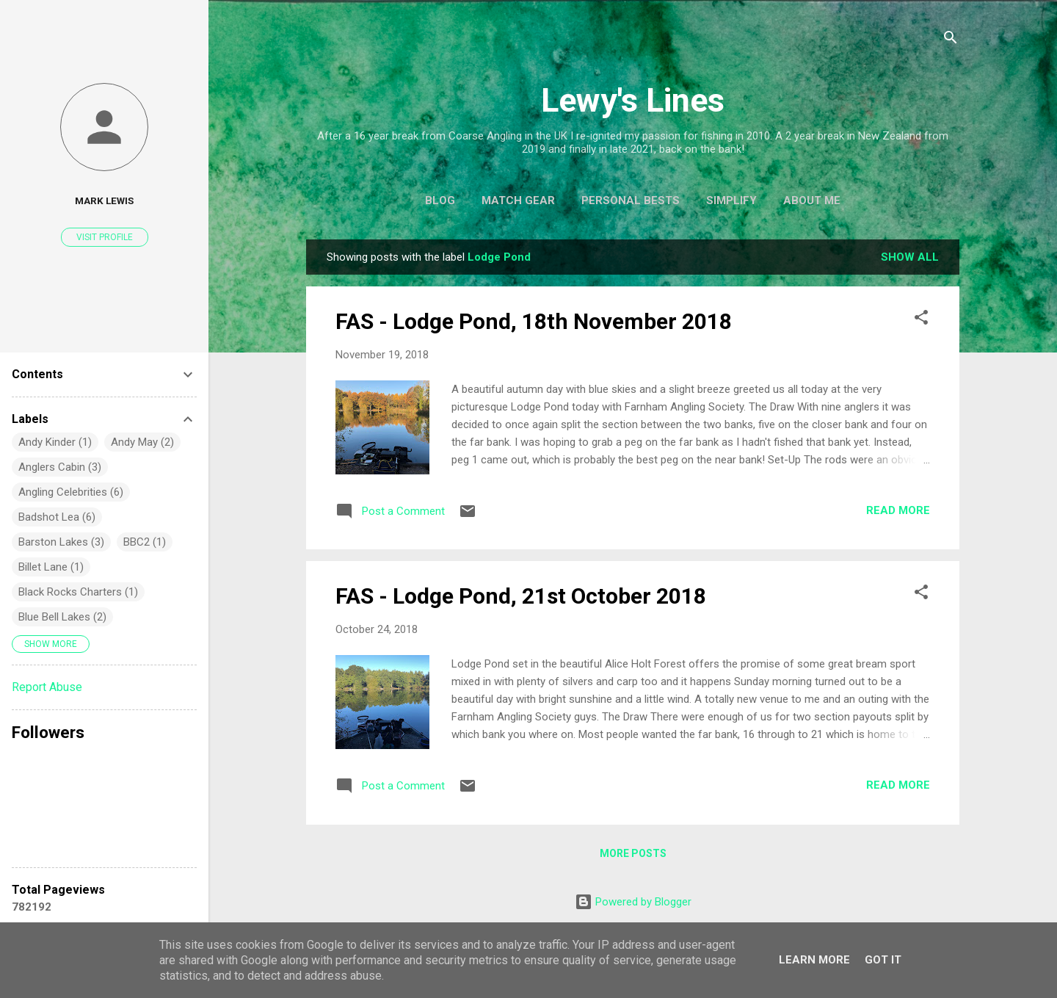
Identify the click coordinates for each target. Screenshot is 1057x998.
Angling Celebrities (62, 492)
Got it (883, 959)
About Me (811, 200)
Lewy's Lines (632, 100)
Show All (910, 257)
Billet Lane (43, 567)
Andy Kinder (47, 442)
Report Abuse (47, 687)
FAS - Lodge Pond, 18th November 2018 (533, 321)
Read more (898, 510)
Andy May (134, 442)
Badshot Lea (48, 517)
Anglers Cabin (51, 467)
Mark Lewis (104, 200)
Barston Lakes (53, 542)
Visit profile (104, 237)
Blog (440, 200)
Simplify (731, 200)
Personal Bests (630, 200)
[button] (921, 319)
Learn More (814, 959)
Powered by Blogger (633, 901)
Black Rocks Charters (70, 592)
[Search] (950, 40)
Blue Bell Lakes (54, 616)
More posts (633, 853)
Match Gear (518, 200)
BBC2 (136, 542)
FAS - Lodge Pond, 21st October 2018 (520, 596)
